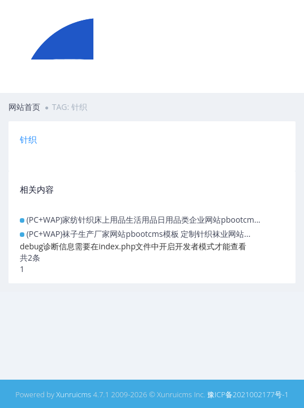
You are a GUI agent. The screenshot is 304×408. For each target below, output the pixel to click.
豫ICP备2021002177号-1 (248, 394)
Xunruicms (73, 394)
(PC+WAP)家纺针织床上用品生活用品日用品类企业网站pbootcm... (143, 219)
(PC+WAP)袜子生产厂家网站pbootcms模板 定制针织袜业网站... (139, 233)
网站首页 (24, 106)
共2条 (30, 257)
